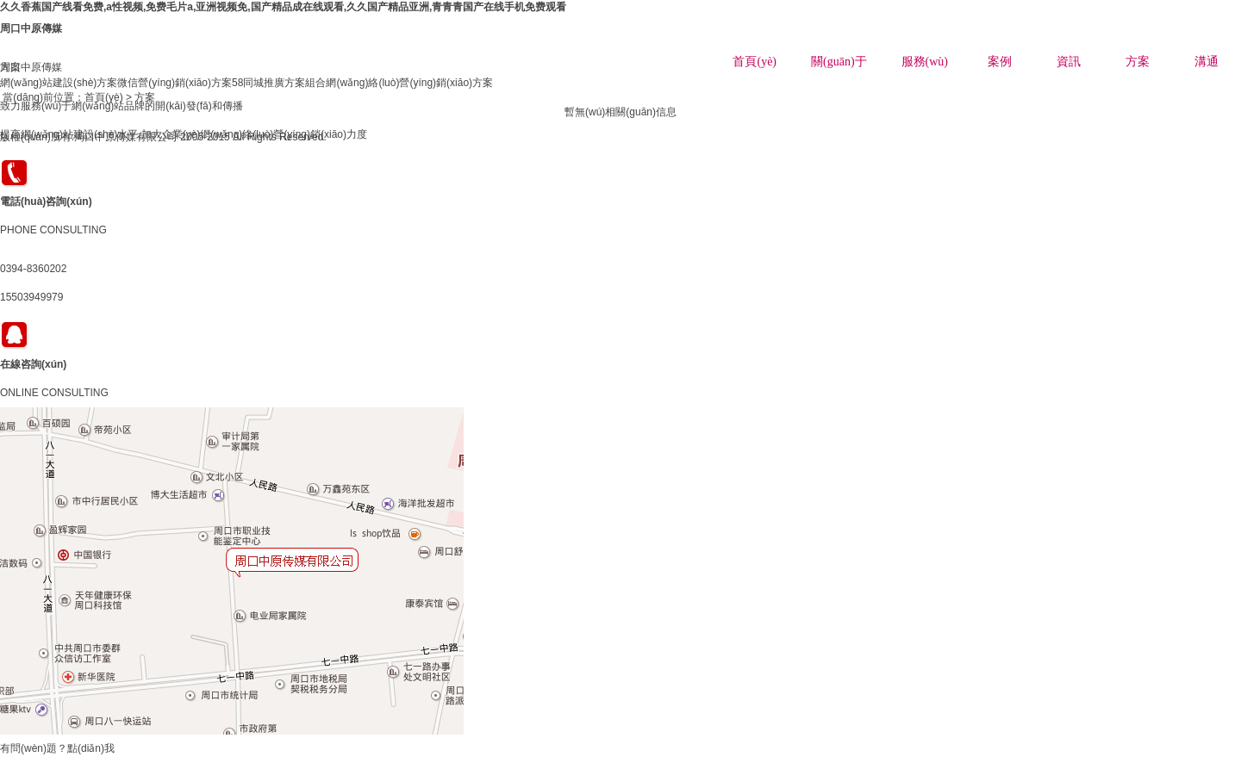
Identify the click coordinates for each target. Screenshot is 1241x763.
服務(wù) (924, 61)
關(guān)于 (839, 61)
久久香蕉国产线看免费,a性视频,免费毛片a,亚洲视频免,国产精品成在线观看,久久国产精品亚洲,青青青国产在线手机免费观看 (283, 7)
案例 (1000, 61)
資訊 (1069, 61)
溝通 (1206, 61)
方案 (1138, 61)
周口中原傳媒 (31, 28)
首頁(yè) (754, 61)
